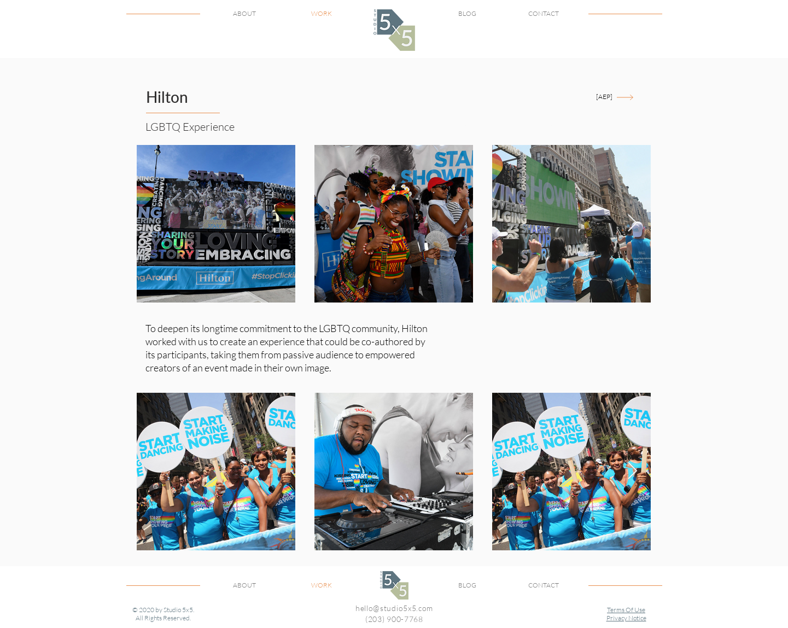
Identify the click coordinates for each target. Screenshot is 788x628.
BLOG (467, 13)
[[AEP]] (604, 97)
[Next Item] (632, 223)
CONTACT (543, 13)
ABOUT (244, 13)
